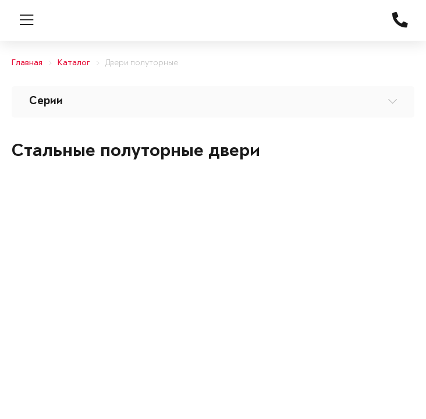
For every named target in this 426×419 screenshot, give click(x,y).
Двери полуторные (141, 63)
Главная (27, 63)
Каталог (74, 63)
